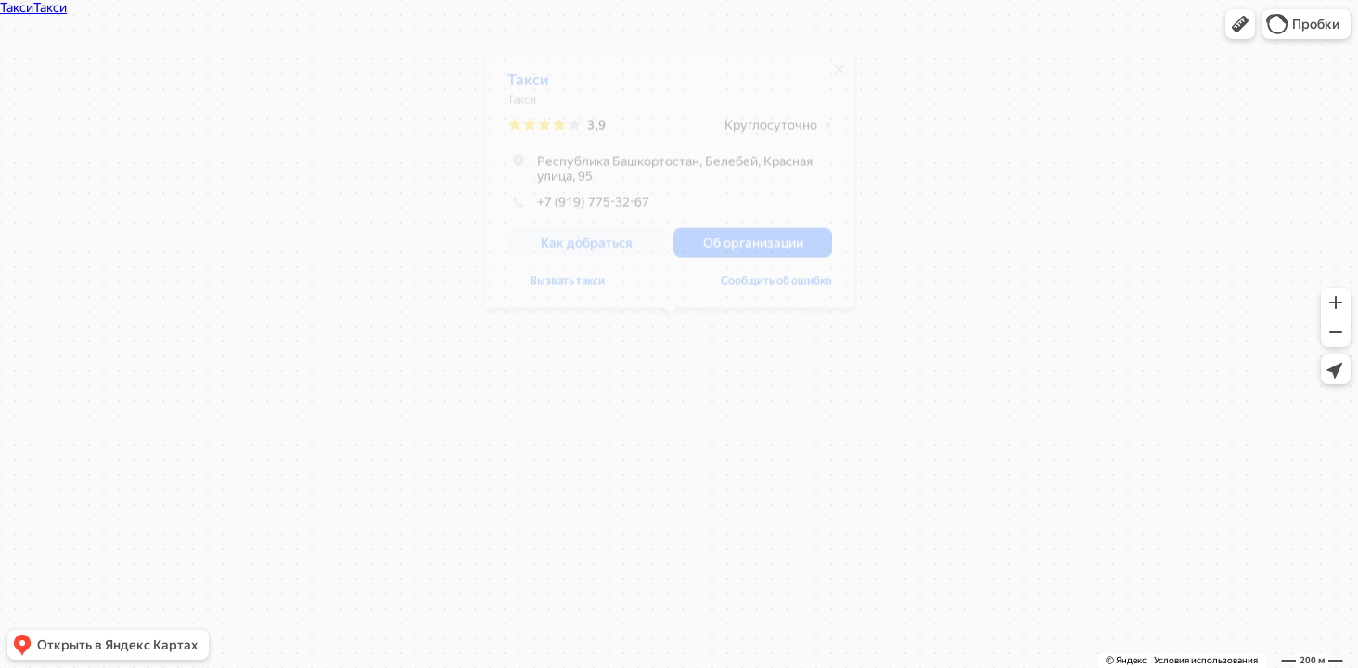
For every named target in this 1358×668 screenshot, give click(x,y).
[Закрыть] (839, 76)
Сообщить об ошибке (776, 287)
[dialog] (669, 187)
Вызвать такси (567, 287)
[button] (1240, 24)
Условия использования (1206, 660)
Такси (528, 87)
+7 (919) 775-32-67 (578, 208)
